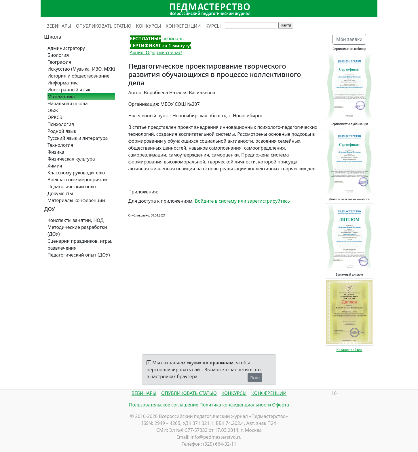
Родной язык (62, 131)
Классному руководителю (76, 173)
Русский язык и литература (78, 138)
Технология (60, 145)
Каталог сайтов (349, 349)
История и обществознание (78, 76)
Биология (58, 55)
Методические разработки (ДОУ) (77, 230)
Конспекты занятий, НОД (76, 220)
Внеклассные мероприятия (78, 179)
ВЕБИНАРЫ (58, 26)
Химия (55, 166)
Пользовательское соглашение (163, 405)
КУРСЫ (213, 26)
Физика (56, 152)
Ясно (255, 377)
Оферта (280, 405)
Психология (61, 124)
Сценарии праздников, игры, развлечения (80, 244)
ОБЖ (53, 110)
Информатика (63, 83)
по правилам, (219, 362)
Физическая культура (71, 159)
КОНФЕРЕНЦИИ (183, 26)
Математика (61, 96)
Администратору (66, 48)
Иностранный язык (69, 89)
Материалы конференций (76, 200)
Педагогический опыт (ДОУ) (79, 255)
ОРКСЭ (55, 117)
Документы (60, 193)
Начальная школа (68, 103)
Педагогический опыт (72, 186)
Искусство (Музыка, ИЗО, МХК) (81, 69)
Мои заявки (349, 39)
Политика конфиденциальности (235, 405)
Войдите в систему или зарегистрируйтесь (242, 201)
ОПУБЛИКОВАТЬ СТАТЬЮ (104, 26)
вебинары (157, 38)
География (59, 62)
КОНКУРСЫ (148, 26)
